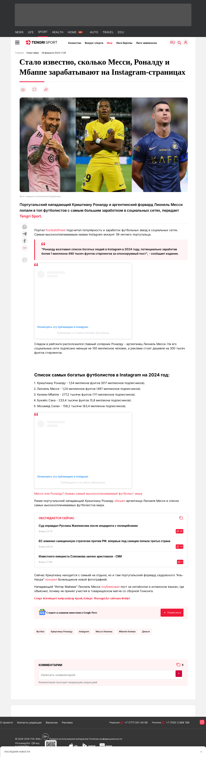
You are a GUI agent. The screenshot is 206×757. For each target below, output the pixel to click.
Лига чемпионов (146, 42)
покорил (51, 579)
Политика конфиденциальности (105, 739)
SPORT (43, 32)
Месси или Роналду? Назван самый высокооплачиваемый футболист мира (88, 493)
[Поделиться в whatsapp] (24, 227)
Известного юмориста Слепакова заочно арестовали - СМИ (80, 556)
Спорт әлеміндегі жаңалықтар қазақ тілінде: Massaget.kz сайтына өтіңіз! (82, 598)
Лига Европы (124, 42)
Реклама (67, 722)
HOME (72, 32)
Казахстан (74, 42)
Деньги (146, 631)
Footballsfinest (56, 230)
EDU (121, 32)
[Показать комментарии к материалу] (24, 260)
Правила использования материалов (68, 739)
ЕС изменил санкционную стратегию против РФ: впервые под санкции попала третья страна (104, 541)
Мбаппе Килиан (127, 631)
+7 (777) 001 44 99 (135, 722)
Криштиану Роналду (61, 631)
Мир (109, 42)
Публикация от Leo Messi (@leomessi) (83, 482)
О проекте (6, 722)
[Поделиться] (46, 89)
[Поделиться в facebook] (24, 241)
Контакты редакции (29, 722)
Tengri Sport (30, 216)
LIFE (31, 32)
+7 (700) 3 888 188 (177, 722)
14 (179, 546)
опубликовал (110, 586)
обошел (119, 501)
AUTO (94, 32)
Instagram (84, 631)
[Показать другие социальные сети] (24, 248)
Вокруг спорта (94, 42)
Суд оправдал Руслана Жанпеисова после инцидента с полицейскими (88, 525)
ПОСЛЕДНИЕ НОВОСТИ (17, 751)
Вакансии (51, 722)
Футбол (40, 631)
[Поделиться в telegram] (24, 234)
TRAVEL (108, 32)
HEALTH (57, 32)
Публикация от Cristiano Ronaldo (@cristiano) (83, 332)
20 (179, 531)
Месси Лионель (104, 631)
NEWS (19, 32)
